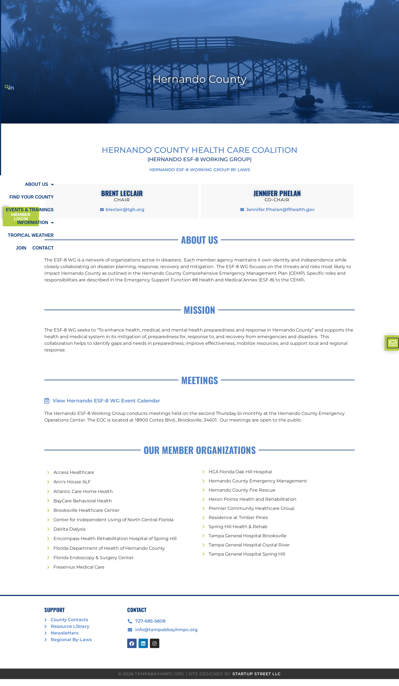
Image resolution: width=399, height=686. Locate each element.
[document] (199, 343)
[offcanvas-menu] (392, 343)
